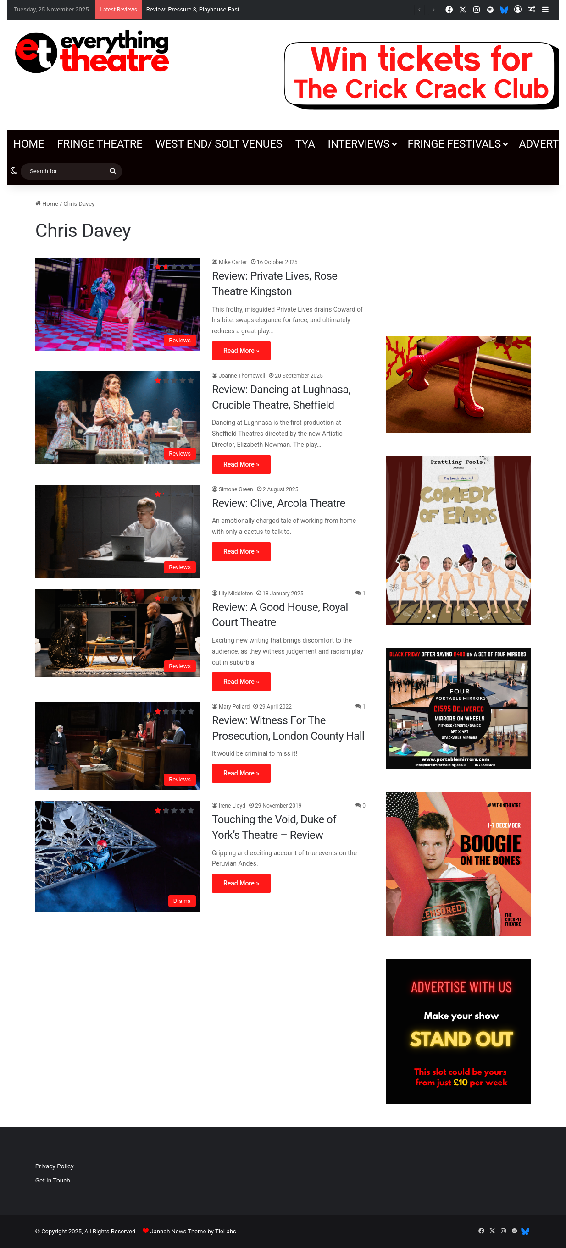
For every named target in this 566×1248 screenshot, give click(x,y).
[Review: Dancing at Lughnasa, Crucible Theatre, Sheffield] (117, 417)
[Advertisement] (458, 256)
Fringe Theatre (99, 143)
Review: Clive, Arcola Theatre (278, 503)
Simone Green (236, 489)
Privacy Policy (54, 1166)
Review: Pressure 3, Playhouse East (192, 9)
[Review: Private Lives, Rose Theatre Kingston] (117, 304)
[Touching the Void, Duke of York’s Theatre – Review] (117, 856)
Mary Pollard (234, 707)
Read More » (241, 350)
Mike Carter (233, 262)
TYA (305, 143)
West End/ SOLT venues (219, 143)
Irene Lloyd (232, 806)
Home (28, 143)
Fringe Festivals (454, 143)
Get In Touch (52, 1180)
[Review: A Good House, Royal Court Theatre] (117, 633)
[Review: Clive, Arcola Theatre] (117, 531)
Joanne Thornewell (242, 376)
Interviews (359, 143)
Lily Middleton (236, 593)
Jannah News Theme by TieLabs (193, 1231)
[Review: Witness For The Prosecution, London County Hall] (117, 746)
